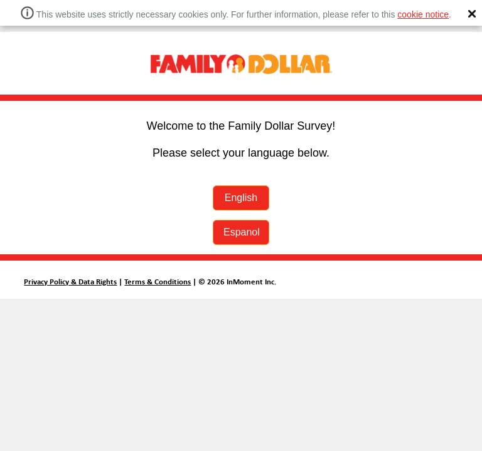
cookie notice (423, 14)
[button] (472, 14)
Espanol (241, 232)
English (241, 197)
